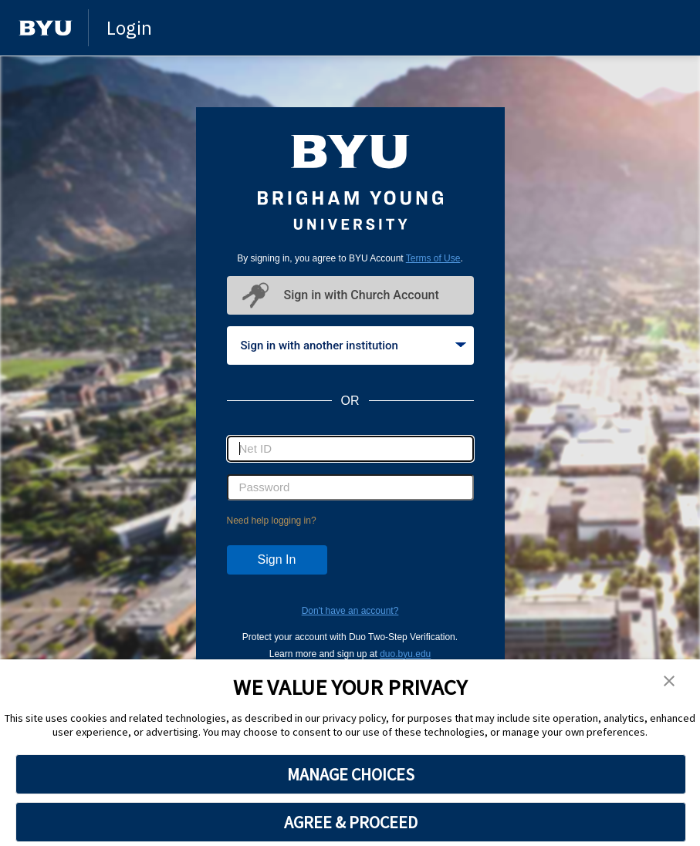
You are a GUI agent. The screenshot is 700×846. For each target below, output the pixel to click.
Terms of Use (433, 258)
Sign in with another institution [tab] (353, 345)
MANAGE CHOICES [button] (350, 774)
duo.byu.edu (405, 654)
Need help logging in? (271, 520)
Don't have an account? (350, 610)
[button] (669, 681)
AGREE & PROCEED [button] (351, 822)
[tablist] (350, 345)
